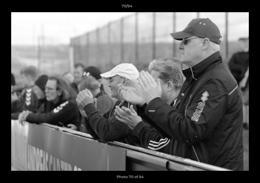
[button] (239, 7)
